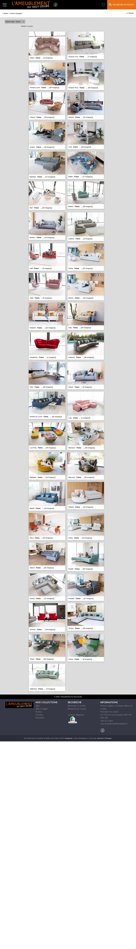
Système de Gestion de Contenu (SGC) (54, 738)
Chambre (39, 714)
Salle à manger (41, 708)
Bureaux (39, 711)
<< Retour (130, 13)
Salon (6, 13)
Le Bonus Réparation (76, 714)
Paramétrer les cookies (109, 711)
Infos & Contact (106, 720)
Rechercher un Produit (121, 4)
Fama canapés (16, 13)
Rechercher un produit (76, 705)
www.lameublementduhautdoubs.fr (113, 723)
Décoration (40, 717)
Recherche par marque (77, 708)
